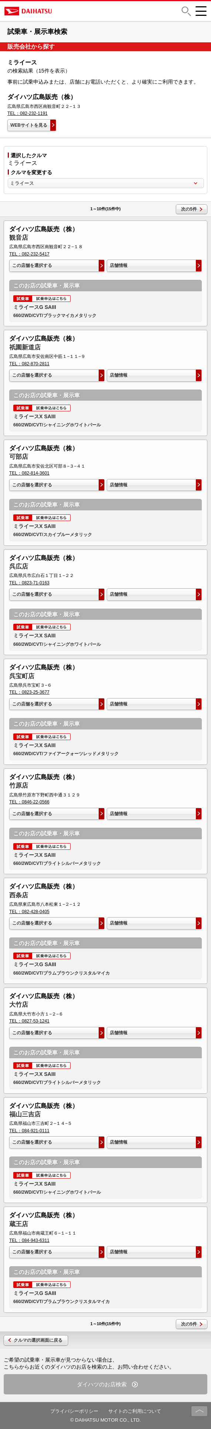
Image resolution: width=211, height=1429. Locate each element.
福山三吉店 (25, 1114)
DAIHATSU (59, 11)
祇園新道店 (25, 347)
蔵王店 (18, 1224)
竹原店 (18, 785)
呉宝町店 (21, 676)
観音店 (18, 237)
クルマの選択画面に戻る (38, 1340)
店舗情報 (118, 265)
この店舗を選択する (32, 265)
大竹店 (18, 1004)
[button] (186, 11)
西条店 (18, 895)
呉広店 (18, 566)
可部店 (18, 456)
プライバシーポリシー (74, 1411)
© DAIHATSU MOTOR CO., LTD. (105, 1420)
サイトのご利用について (134, 1411)
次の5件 (189, 209)
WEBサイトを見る (28, 125)
